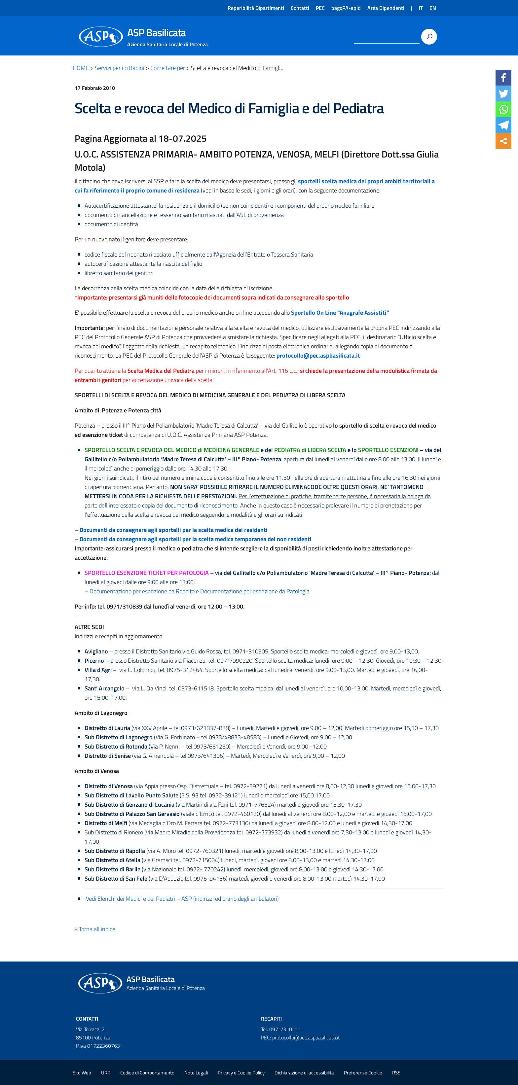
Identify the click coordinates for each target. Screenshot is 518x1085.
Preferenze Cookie (363, 1072)
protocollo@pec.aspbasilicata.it (318, 355)
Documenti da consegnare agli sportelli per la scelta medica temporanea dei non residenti (196, 539)
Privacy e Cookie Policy (241, 1072)
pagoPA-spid (346, 8)
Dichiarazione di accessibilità (304, 1072)
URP (105, 1072)
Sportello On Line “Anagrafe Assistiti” (340, 312)
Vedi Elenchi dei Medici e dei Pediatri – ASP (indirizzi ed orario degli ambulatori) (182, 898)
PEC (320, 8)
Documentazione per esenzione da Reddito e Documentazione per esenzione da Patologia (200, 591)
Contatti (300, 8)
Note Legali (196, 1072)
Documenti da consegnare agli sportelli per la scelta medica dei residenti (174, 529)
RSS (396, 1072)
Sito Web (82, 1072)
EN (432, 8)
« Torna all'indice (95, 929)
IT (421, 8)
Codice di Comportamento (147, 1072)
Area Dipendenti (385, 8)
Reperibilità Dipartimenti (256, 8)
